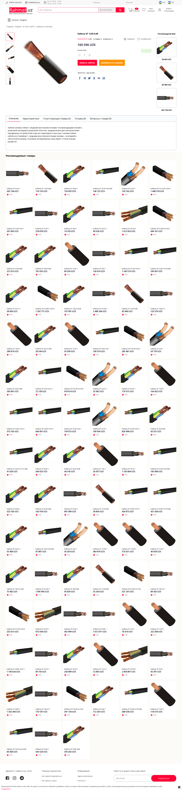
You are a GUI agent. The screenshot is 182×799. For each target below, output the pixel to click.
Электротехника (58, 14)
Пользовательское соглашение (54, 786)
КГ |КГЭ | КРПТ (29, 27)
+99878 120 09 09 (15, 2)
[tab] (13, 119)
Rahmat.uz (11, 785)
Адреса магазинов (85, 777)
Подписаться (163, 779)
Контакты (129, 2)
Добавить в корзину (112, 63)
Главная (10, 27)
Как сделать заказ (49, 781)
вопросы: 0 (108, 40)
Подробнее (5, 796)
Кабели (41, 14)
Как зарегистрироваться (52, 777)
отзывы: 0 (97, 40)
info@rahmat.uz (34, 2)
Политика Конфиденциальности (91, 786)
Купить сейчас (87, 63)
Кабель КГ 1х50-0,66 (44, 27)
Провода (47, 14)
